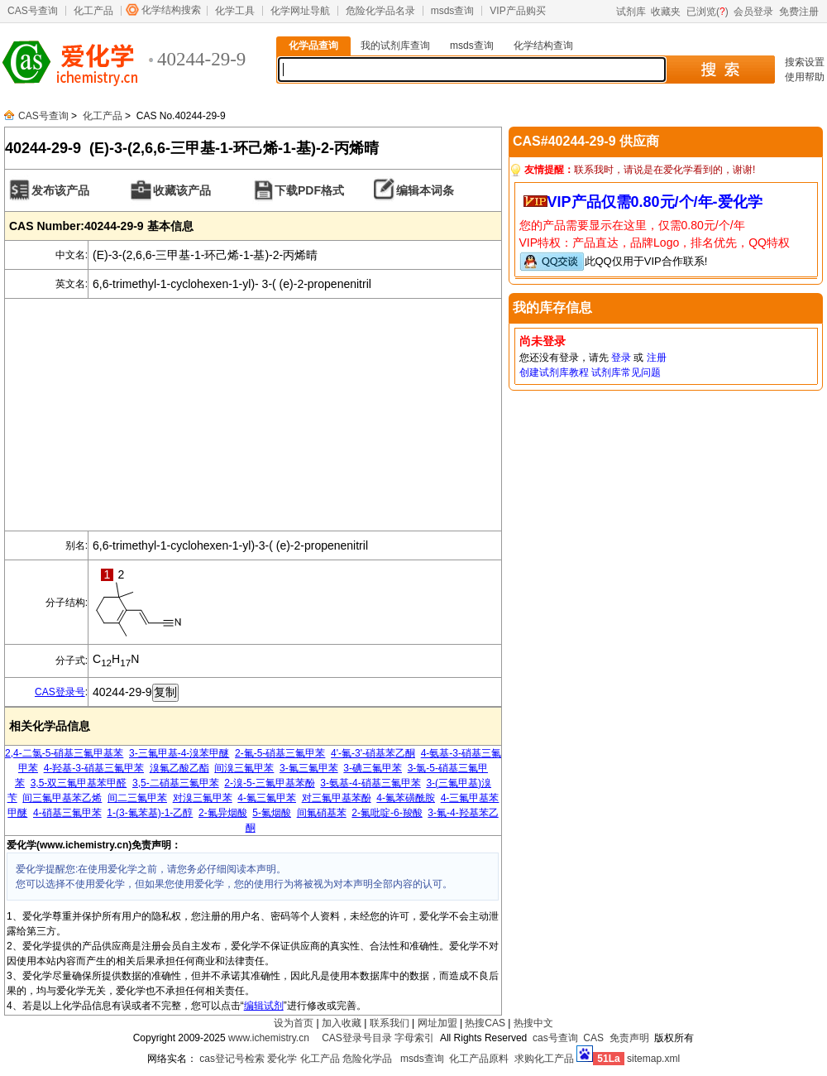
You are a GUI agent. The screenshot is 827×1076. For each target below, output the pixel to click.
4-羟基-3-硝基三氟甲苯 (94, 768)
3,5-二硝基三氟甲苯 (175, 783)
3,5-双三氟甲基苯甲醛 (79, 783)
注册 (657, 357)
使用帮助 (805, 77)
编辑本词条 (425, 190)
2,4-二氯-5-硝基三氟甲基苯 (64, 753)
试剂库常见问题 (626, 372)
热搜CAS (485, 1023)
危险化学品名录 (380, 11)
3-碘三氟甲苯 (372, 768)
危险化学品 (367, 1058)
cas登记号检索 (232, 1058)
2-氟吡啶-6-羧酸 (386, 813)
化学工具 (235, 11)
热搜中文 (533, 1023)
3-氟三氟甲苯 (309, 768)
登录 (621, 357)
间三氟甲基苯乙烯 (62, 798)
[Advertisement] (253, 415)
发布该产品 (60, 190)
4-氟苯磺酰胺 (405, 798)
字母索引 (414, 1038)
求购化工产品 (544, 1058)
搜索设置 (805, 62)
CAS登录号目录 (357, 1038)
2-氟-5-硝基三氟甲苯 (280, 753)
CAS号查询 (32, 11)
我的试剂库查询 (395, 45)
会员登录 (753, 11)
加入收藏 (341, 1023)
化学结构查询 (543, 45)
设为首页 (293, 1023)
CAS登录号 (60, 692)
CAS (593, 1038)
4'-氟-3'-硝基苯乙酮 (373, 753)
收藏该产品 (182, 190)
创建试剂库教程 (554, 372)
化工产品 (93, 11)
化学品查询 (313, 45)
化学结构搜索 (171, 10)
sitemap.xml (653, 1058)
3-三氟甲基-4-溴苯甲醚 (179, 753)
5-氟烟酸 (271, 813)
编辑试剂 (264, 1005)
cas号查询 (555, 1038)
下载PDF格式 (309, 190)
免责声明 (629, 1038)
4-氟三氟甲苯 (266, 798)
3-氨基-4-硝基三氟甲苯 (370, 783)
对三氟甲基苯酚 (336, 798)
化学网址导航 (300, 11)
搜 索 (720, 69)
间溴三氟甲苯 (244, 768)
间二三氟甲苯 (137, 798)
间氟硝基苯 (322, 813)
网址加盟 (437, 1023)
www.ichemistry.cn (268, 1038)
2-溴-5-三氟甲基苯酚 (269, 783)
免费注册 (799, 11)
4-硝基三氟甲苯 (67, 813)
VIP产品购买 (517, 11)
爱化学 (282, 1058)
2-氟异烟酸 (222, 813)
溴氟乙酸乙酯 (179, 768)
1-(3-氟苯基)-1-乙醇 (150, 813)
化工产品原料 (479, 1058)
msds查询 (453, 11)
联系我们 (389, 1023)
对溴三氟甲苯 (202, 798)
